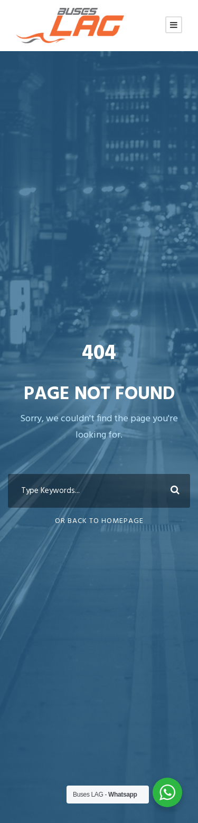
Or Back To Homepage (99, 521)
